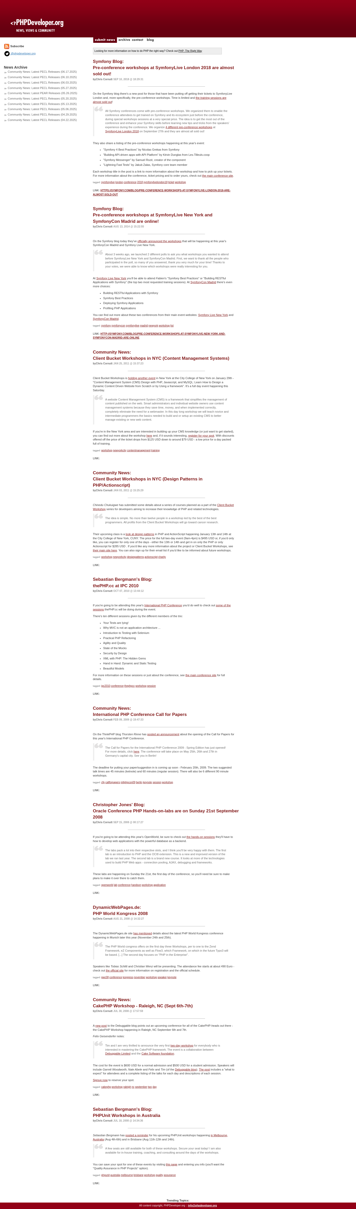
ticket (171, 182)
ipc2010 (105, 685)
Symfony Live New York (111, 278)
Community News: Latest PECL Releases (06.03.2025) (42, 82)
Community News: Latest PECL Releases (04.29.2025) (42, 114)
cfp (103, 782)
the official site (115, 970)
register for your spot (201, 435)
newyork (153, 325)
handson (136, 885)
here (149, 435)
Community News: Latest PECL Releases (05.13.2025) (42, 103)
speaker (162, 977)
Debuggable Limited (118, 1053)
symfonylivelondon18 (155, 182)
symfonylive (108, 182)
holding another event (141, 378)
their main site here (105, 550)
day (154, 1086)
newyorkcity (119, 450)
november (139, 977)
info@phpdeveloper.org (202, 1205)
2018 (140, 182)
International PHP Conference (163, 605)
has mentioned (142, 933)
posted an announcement (163, 734)
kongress (128, 977)
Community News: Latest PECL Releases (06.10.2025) (42, 77)
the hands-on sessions (201, 836)
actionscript (151, 557)
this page (171, 1164)
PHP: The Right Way (190, 51)
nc (133, 1086)
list (172, 325)
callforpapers (112, 782)
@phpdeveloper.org (20, 53)
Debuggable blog (185, 1069)
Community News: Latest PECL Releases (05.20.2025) (42, 98)
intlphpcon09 (128, 782)
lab (115, 885)
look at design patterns (140, 534)
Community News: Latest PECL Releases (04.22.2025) (42, 119)
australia (115, 1175)
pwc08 (105, 977)
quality (159, 1175)
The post (204, 1069)
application (160, 885)
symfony (106, 325)
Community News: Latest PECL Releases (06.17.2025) (42, 71)
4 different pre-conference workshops (189, 127)
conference (130, 182)
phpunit (105, 1175)
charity (162, 557)
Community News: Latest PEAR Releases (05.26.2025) (42, 93)
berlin (139, 782)
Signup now (100, 1080)
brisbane (138, 1175)
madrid (144, 325)
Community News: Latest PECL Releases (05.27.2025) (42, 87)
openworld (107, 885)
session (151, 685)
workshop (180, 182)
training (155, 450)
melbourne (127, 1175)
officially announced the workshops (159, 241)
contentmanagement (138, 450)
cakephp (106, 1086)
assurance (170, 1175)
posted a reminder (136, 1135)
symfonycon (118, 325)
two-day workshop (182, 1045)
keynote (147, 782)
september (141, 1086)
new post (101, 1025)
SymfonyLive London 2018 (122, 131)
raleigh (127, 1086)
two (150, 1086)
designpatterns (135, 557)
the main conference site (217, 175)
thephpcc (129, 685)
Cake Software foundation (157, 1053)
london (119, 182)
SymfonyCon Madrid (203, 282)
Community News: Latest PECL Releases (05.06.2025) (42, 109)
